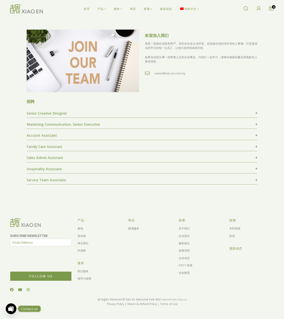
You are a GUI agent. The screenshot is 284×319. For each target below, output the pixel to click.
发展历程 (184, 250)
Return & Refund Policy (141, 304)
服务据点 (184, 243)
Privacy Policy (115, 304)
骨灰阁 (82, 236)
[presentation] (40, 265)
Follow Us (41, 276)
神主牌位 (83, 243)
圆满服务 (133, 228)
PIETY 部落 (185, 265)
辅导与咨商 (84, 278)
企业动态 (184, 258)
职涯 (232, 236)
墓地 (80, 228)
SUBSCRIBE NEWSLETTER (29, 236)
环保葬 (82, 250)
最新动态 (235, 248)
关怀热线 (234, 228)
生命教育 (184, 273)
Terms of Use (168, 304)
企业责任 (184, 236)
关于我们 (184, 228)
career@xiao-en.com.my (169, 73)
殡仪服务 (83, 271)
